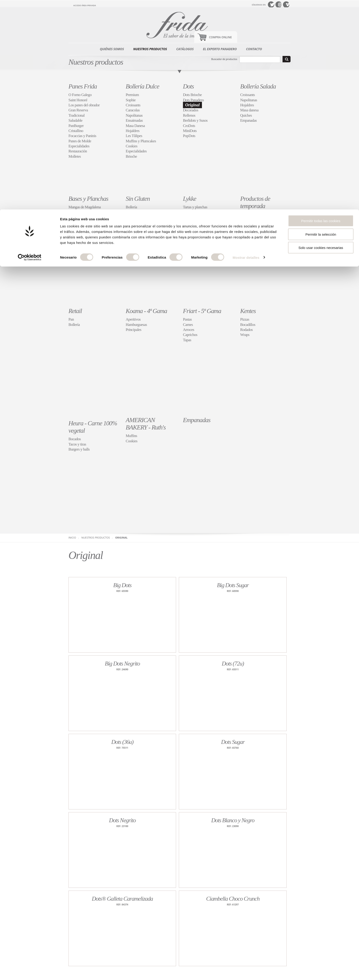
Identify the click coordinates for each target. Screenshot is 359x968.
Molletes (74, 156)
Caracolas (133, 110)
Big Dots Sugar (233, 585)
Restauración (77, 151)
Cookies (131, 146)
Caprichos (190, 222)
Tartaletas (189, 212)
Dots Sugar (233, 742)
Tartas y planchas (195, 207)
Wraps (244, 335)
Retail (75, 310)
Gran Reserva (78, 110)
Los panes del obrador (84, 105)
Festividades (249, 214)
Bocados (74, 439)
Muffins (131, 436)
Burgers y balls (79, 449)
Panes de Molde (79, 141)
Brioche (131, 156)
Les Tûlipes (134, 136)
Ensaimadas (134, 120)
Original (192, 105)
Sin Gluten (138, 198)
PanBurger (76, 126)
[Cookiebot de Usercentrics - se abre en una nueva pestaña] (30, 48)
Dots (188, 86)
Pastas (187, 319)
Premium (132, 95)
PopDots (189, 136)
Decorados (190, 110)
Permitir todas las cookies (320, 11)
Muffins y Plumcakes (141, 141)
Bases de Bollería (80, 217)
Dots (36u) (122, 742)
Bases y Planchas (88, 198)
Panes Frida (82, 86)
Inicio (72, 537)
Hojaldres (132, 131)
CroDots (189, 126)
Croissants (133, 105)
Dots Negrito (122, 820)
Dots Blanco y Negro (232, 820)
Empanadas (248, 120)
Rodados (246, 329)
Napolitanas (134, 115)
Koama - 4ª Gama (146, 310)
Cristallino (75, 131)
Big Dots (122, 585)
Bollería (131, 207)
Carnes (188, 324)
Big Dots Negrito (122, 663)
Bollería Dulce (142, 86)
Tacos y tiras (77, 444)
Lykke (189, 198)
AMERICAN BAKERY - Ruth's (146, 423)
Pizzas (244, 319)
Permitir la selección (320, 25)
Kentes (248, 310)
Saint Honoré (77, 100)
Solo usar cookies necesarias (320, 38)
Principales (133, 329)
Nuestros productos (96, 537)
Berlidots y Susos (195, 120)
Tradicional (76, 115)
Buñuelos (247, 230)
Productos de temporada (255, 202)
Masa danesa (249, 110)
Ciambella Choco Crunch (232, 898)
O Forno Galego (80, 95)
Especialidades (79, 146)
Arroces (188, 329)
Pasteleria (132, 217)
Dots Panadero (193, 100)
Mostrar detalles (246, 48)
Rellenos (189, 115)
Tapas (187, 340)
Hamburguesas (136, 324)
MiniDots (190, 131)
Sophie (131, 100)
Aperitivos (133, 319)
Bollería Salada (258, 86)
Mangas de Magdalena (84, 207)
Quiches (246, 115)
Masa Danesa (135, 126)
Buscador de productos (224, 59)
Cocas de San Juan (253, 225)
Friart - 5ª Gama (202, 310)
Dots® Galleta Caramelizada (122, 898)
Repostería (190, 217)
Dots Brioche (192, 95)
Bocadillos (247, 324)
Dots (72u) (233, 663)
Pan (128, 212)
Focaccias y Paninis (82, 136)
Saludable (75, 120)
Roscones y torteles (253, 219)
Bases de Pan (77, 212)
